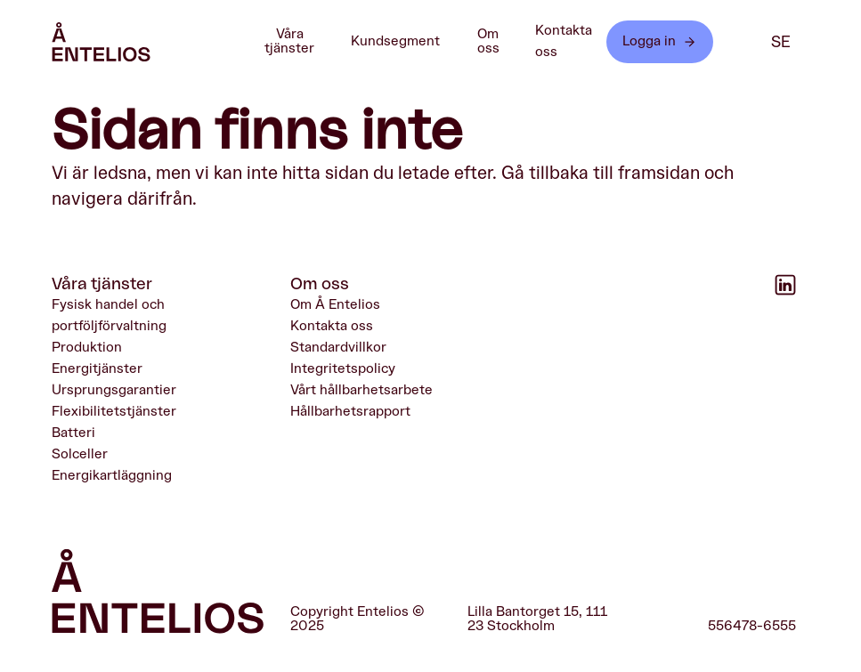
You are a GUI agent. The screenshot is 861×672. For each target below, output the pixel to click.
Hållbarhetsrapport (350, 410)
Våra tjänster (302, 41)
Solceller (80, 453)
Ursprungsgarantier (114, 390)
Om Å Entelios (335, 304)
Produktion (87, 347)
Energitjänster (97, 368)
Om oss (500, 41)
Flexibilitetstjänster (114, 410)
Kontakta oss (563, 41)
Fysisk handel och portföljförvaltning (109, 315)
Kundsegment (404, 42)
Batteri (73, 432)
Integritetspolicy (342, 368)
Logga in (659, 41)
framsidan (659, 173)
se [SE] (781, 42)
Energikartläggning (112, 474)
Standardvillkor (338, 347)
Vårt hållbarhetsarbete (361, 390)
